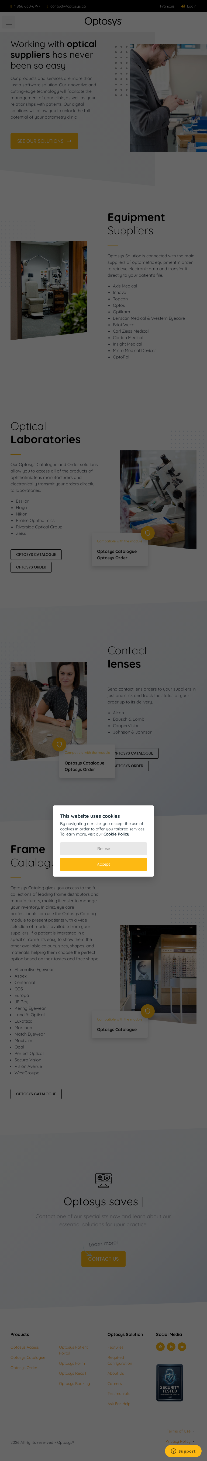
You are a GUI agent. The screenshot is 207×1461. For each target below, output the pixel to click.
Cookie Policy (116, 834)
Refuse (103, 848)
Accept (103, 864)
